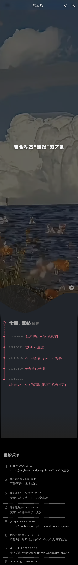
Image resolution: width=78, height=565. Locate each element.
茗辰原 (38, 5)
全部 (13, 323)
